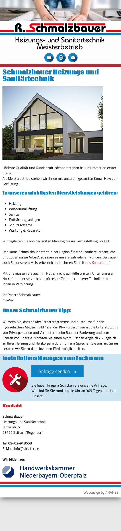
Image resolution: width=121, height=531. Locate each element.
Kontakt (98, 262)
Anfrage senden (54, 371)
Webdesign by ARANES (101, 492)
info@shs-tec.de (26, 448)
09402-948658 (20, 443)
